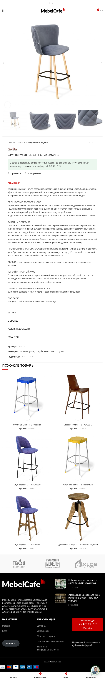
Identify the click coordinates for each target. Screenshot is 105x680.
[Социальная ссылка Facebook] (22, 357)
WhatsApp (87, 628)
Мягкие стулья (27, 351)
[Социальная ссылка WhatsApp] (52, 3)
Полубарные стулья (38, 143)
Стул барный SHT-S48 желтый (78, 484)
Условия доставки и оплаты (50, 641)
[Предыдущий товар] (89, 142)
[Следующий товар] (95, 142)
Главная (12, 143)
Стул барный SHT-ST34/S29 (27, 484)
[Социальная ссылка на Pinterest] (25, 357)
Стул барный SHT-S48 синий (27, 425)
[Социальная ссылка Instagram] (50, 3)
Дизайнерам (43, 631)
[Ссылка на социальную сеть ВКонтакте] (30, 357)
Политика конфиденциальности (48, 648)
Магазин (6, 626)
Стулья (21, 143)
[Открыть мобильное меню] (3, 11)
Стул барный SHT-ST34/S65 (27, 544)
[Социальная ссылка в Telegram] (55, 3)
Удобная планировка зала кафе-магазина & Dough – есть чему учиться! (84, 598)
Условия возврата (46, 636)
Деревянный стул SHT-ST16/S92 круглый (78, 544)
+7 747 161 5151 (87, 624)
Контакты (11, 643)
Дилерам (41, 626)
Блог (4, 631)
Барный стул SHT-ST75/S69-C (78, 425)
